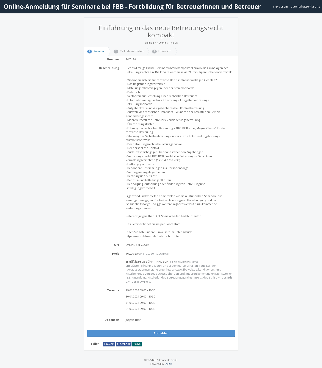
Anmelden (161, 333)
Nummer (113, 59)
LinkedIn (109, 344)
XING (137, 344)
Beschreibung (109, 68)
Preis (115, 253)
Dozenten (112, 320)
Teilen (95, 344)
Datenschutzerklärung (305, 6)
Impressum (280, 6)
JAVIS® (168, 363)
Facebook (124, 344)
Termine (113, 290)
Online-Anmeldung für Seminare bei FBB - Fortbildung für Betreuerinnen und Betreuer (131, 6)
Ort (116, 245)
